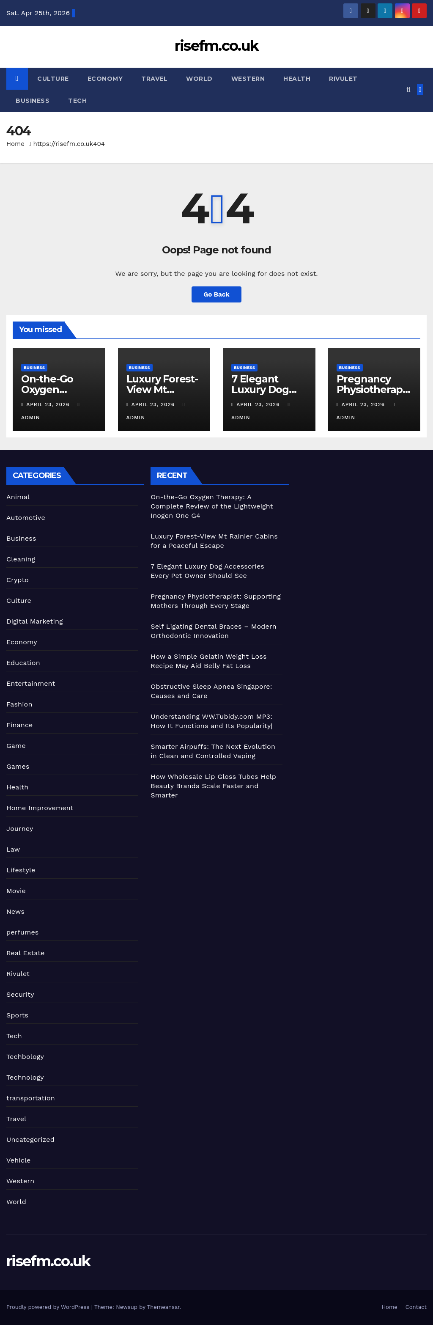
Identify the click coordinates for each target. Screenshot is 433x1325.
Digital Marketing (34, 621)
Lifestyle (20, 870)
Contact (416, 1307)
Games (18, 766)
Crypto (17, 580)
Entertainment (30, 683)
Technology (25, 1077)
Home (15, 144)
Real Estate (25, 953)
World (199, 78)
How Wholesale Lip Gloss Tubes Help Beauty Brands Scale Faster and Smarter (213, 785)
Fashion (19, 704)
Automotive (25, 518)
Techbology (25, 1057)
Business (32, 100)
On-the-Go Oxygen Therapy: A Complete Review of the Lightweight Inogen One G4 (212, 506)
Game (16, 746)
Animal (18, 497)
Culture (53, 78)
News (15, 911)
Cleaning (20, 559)
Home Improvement (40, 808)
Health (296, 78)
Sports (17, 1015)
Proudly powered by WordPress (48, 1307)
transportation (30, 1098)
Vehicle (18, 1160)
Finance (19, 725)
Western (248, 78)
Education (23, 663)
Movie (16, 891)
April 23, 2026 (48, 404)
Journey (19, 829)
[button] (408, 89)
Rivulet (343, 78)
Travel (154, 78)
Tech (77, 100)
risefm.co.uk (217, 46)
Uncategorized (30, 1139)
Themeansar (163, 1307)
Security (20, 994)
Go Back (216, 294)
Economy (105, 78)
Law (13, 849)
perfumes (22, 932)
